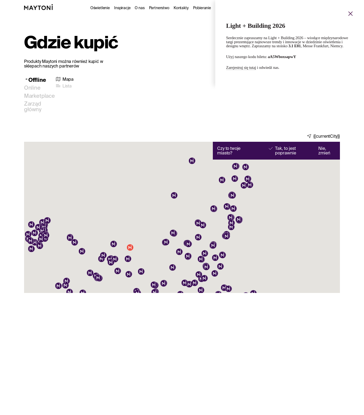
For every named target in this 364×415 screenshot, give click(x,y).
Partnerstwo (159, 8)
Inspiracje (122, 8)
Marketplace (39, 96)
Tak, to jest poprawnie (285, 150)
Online (32, 88)
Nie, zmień (324, 150)
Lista (67, 86)
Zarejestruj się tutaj (241, 67)
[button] (172, 268)
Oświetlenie (100, 8)
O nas (139, 8)
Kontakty (181, 8)
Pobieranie (202, 8)
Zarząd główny (32, 106)
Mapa (68, 79)
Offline (37, 80)
